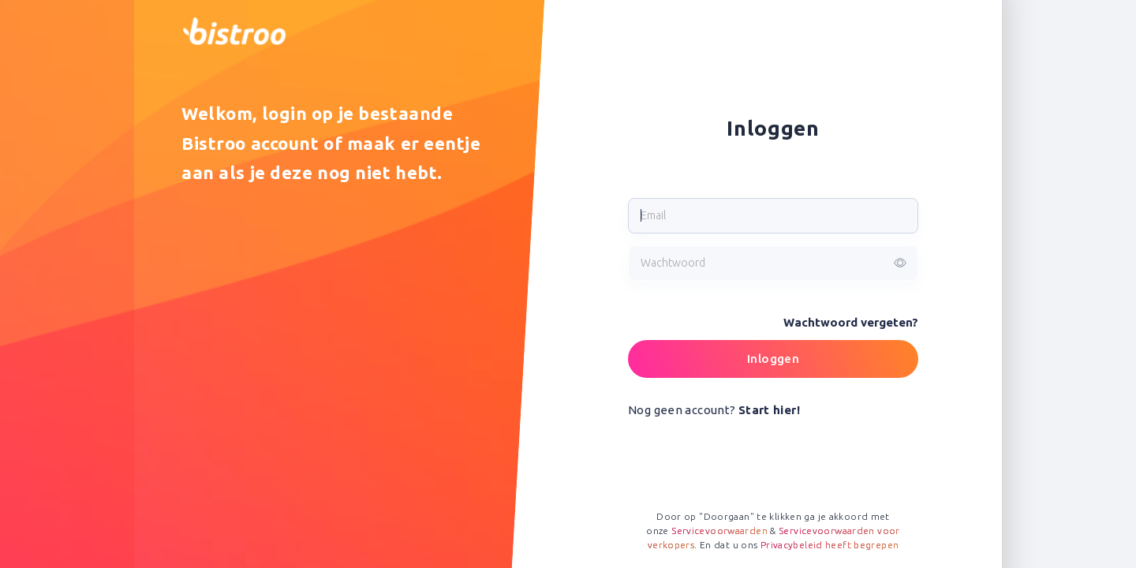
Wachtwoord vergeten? (850, 322)
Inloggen (773, 358)
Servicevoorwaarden (719, 530)
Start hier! (769, 410)
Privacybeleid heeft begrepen (829, 545)
